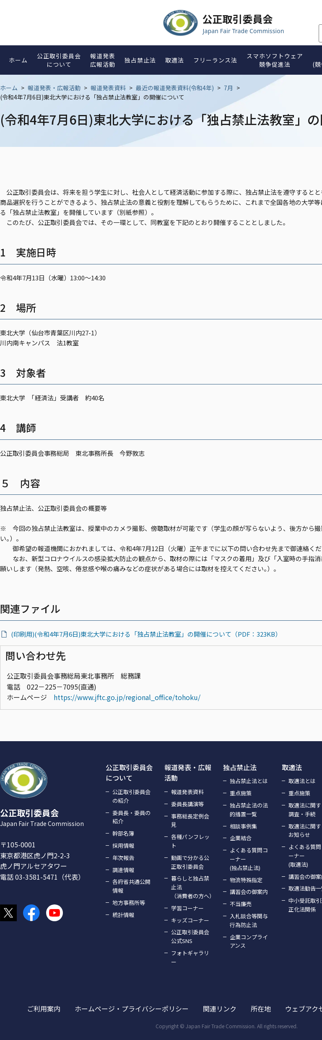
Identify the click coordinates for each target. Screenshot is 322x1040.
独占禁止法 (240, 767)
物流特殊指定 (246, 880)
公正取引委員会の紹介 (131, 796)
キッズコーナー (190, 920)
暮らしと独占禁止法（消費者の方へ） (192, 887)
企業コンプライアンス (249, 941)
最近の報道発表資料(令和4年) (175, 88)
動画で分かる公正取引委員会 (190, 862)
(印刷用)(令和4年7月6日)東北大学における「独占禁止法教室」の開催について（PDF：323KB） (146, 634)
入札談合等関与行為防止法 (249, 920)
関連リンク (219, 1008)
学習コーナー (187, 908)
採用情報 (123, 845)
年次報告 (123, 858)
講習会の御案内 (249, 892)
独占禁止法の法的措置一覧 (249, 809)
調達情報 (123, 870)
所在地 (261, 1008)
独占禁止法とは (249, 781)
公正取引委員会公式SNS (190, 936)
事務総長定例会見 (190, 820)
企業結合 (241, 838)
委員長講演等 (187, 804)
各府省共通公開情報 (131, 886)
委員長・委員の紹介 (131, 817)
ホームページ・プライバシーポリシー (132, 1008)
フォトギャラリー (190, 957)
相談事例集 (243, 826)
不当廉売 (241, 904)
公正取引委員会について (129, 772)
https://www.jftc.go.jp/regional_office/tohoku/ (127, 697)
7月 (228, 88)
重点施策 (241, 793)
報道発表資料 (108, 88)
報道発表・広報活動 (54, 88)
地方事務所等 (128, 903)
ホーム (9, 88)
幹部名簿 (123, 833)
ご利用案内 (43, 1008)
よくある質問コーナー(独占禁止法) (249, 859)
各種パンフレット (190, 841)
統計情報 (123, 915)
